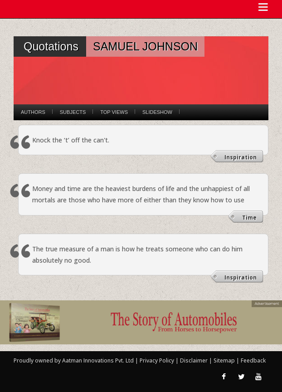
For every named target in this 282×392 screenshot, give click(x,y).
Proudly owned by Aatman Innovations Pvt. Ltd (74, 360)
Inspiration (240, 157)
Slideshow (157, 112)
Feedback (253, 360)
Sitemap (225, 360)
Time (249, 217)
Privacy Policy (157, 360)
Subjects (73, 112)
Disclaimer (194, 360)
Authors (33, 112)
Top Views (114, 112)
